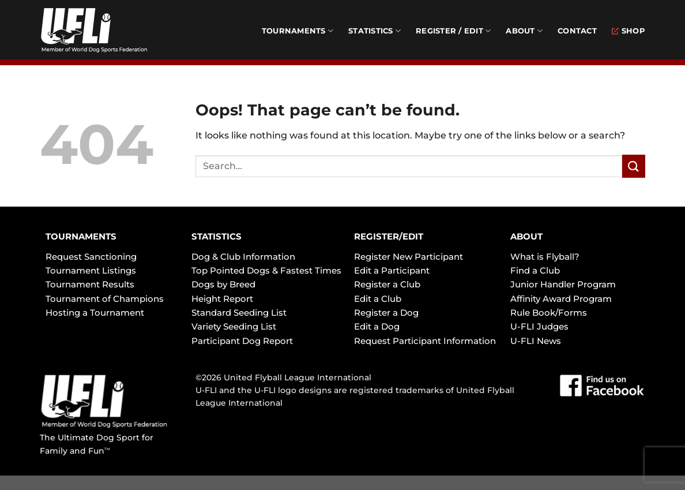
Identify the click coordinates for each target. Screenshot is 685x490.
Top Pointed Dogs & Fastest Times (266, 270)
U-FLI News (535, 340)
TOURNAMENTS (81, 236)
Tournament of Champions (105, 298)
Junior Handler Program (563, 284)
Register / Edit (453, 30)
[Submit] (633, 166)
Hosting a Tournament (95, 312)
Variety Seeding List (233, 326)
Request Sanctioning (91, 256)
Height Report (222, 298)
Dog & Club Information (243, 256)
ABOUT (526, 236)
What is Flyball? (544, 256)
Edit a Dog (377, 326)
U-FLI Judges (539, 326)
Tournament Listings (91, 270)
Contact (577, 31)
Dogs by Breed (223, 284)
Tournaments (297, 30)
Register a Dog (386, 312)
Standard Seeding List (239, 312)
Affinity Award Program (561, 298)
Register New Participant (408, 256)
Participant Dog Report (242, 340)
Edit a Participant (392, 270)
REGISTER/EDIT (388, 236)
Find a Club (535, 270)
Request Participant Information (425, 340)
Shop (628, 31)
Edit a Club (377, 298)
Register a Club (387, 284)
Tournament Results (90, 284)
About (524, 30)
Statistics (374, 30)
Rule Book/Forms (548, 312)
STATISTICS (216, 236)
